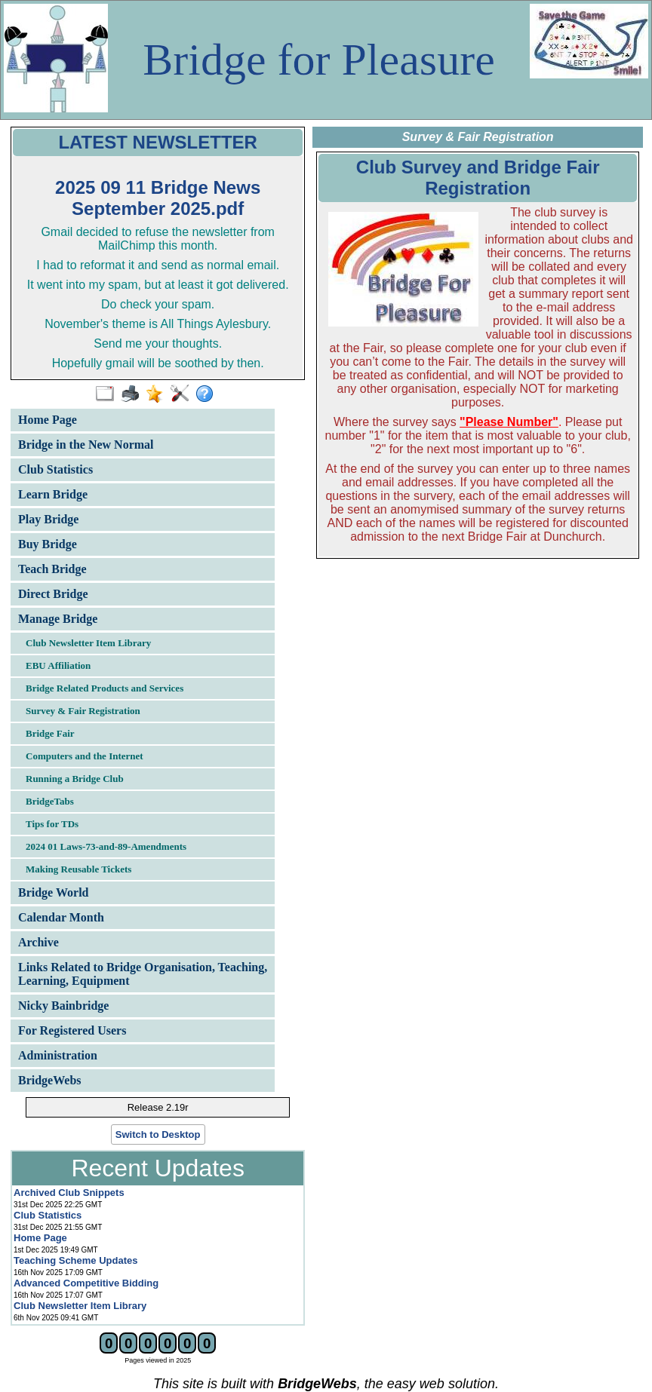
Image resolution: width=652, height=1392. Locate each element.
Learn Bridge (53, 494)
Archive (38, 942)
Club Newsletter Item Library (88, 642)
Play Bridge (48, 519)
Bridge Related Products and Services (104, 688)
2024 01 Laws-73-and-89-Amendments (106, 846)
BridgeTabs (50, 801)
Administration (57, 1055)
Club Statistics (55, 469)
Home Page (47, 419)
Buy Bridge (47, 544)
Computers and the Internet (84, 756)
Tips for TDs (52, 823)
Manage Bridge (57, 618)
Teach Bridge (52, 569)
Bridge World (53, 892)
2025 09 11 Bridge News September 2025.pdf (157, 198)
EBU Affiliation (58, 665)
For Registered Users (72, 1030)
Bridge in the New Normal (86, 444)
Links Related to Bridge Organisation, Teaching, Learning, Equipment (142, 974)
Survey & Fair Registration (83, 710)
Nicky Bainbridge (63, 1005)
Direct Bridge (53, 593)
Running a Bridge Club (75, 778)
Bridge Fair (50, 733)
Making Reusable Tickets (78, 869)
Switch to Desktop (158, 1134)
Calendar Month (61, 917)
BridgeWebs (50, 1080)
